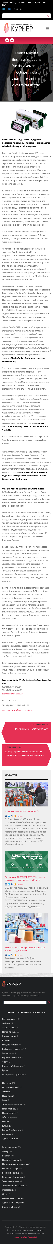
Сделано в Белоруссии (12, 1202)
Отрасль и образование (13, 1177)
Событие (6, 1023)
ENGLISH (18, 9)
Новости (20, 816)
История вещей (9, 1031)
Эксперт (5, 1151)
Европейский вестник (12, 1057)
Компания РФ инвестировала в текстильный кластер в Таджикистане (25, 949)
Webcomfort (32, 1237)
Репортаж (6, 1134)
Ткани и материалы (11, 1181)
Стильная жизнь (9, 1036)
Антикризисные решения (13, 1074)
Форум (5, 1061)
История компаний (10, 1087)
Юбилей (6, 1125)
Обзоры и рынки (9, 1117)
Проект (5, 1121)
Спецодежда (8, 1053)
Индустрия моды (10, 1044)
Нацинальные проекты (12, 1198)
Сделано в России (10, 1206)
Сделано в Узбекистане (13, 1066)
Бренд (5, 1070)
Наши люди (7, 1095)
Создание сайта (20, 1237)
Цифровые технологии (12, 1048)
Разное (5, 1040)
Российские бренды (11, 1172)
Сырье (5, 1100)
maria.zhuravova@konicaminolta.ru (17, 710)
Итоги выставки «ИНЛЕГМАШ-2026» (22, 811)
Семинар (6, 1091)
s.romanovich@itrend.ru (12, 693)
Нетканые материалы (12, 1168)
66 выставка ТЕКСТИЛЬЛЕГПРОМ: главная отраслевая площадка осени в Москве (25, 878)
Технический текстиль (12, 1104)
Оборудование (9, 1019)
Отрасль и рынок (10, 1147)
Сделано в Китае (10, 1138)
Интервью (6, 1083)
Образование (8, 1189)
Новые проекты (9, 1112)
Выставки (6, 1155)
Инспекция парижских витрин (15, 1164)
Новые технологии (10, 1159)
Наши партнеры (9, 1108)
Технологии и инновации (13, 1185)
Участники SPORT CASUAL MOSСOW (31, 728)
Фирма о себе (8, 1027)
